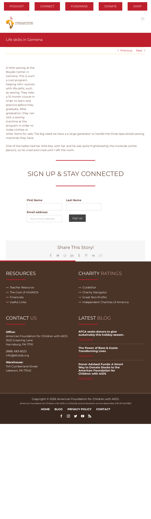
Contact (103, 409)
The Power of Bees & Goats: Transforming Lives (98, 349)
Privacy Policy (79, 409)
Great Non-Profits (94, 297)
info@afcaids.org (17, 355)
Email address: (37, 212)
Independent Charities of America (105, 302)
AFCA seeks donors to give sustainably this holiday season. (101, 333)
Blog (58, 409)
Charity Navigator (94, 292)
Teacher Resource (22, 287)
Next (139, 50)
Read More (85, 339)
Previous (126, 50)
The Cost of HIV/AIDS (24, 292)
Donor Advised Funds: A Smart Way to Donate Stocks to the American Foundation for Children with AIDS (100, 369)
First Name (34, 200)
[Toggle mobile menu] (143, 19)
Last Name (73, 200)
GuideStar (89, 287)
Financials (17, 297)
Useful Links (18, 302)
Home (45, 409)
